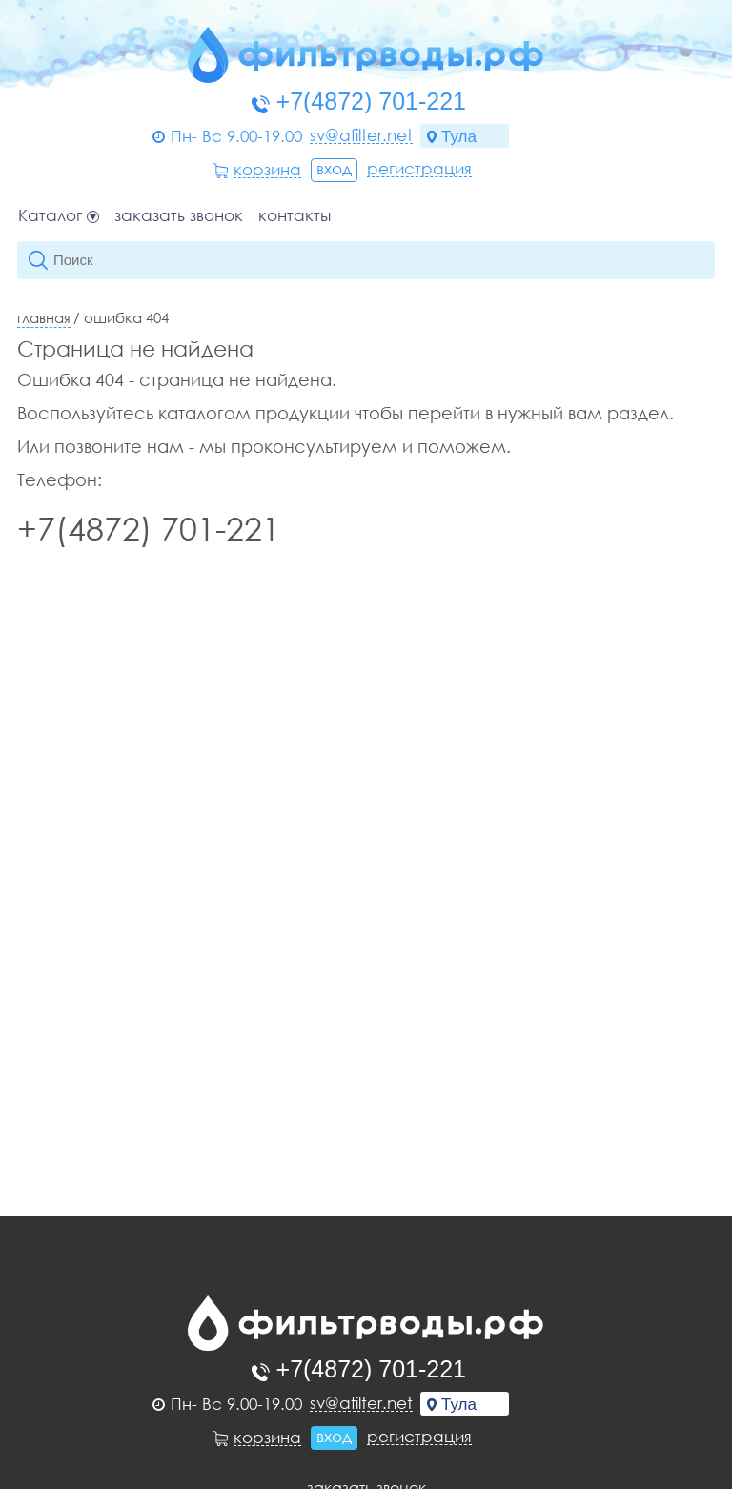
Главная (44, 317)
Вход (334, 168)
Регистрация (419, 168)
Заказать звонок (178, 216)
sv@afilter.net (361, 135)
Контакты (294, 216)
